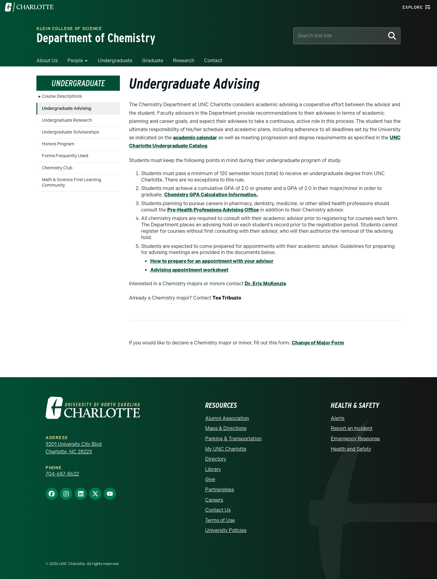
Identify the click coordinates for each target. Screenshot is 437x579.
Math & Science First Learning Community (71, 182)
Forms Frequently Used (65, 155)
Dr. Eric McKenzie (265, 283)
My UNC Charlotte (225, 449)
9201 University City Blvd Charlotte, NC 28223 (74, 448)
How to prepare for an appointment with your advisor (211, 261)
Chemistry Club (57, 168)
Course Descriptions (62, 96)
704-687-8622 (62, 474)
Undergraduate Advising (66, 108)
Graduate (152, 60)
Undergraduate (115, 60)
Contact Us (218, 510)
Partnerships (219, 490)
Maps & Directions (225, 428)
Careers (214, 500)
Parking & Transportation (233, 439)
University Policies (225, 530)
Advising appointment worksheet (189, 270)
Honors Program (58, 144)
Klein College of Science (69, 29)
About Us (47, 60)
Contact (213, 60)
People (75, 60)
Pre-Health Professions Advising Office (213, 210)
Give (210, 479)
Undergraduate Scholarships (70, 132)
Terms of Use (220, 520)
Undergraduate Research (67, 120)
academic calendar (195, 138)
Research (183, 60)
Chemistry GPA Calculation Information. (211, 195)
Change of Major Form (318, 343)
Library (213, 469)
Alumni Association (227, 418)
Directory (215, 459)
